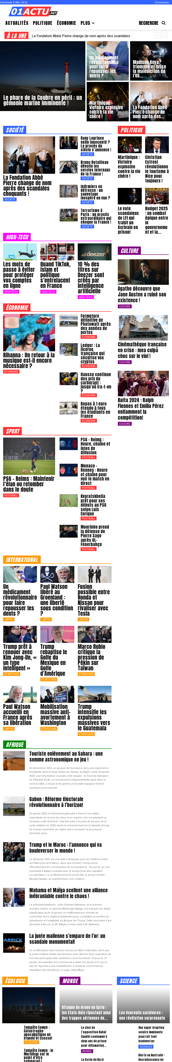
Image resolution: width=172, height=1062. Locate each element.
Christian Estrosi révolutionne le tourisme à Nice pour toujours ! (156, 168)
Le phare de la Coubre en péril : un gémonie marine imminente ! (28, 957)
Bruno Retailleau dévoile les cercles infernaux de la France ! (95, 167)
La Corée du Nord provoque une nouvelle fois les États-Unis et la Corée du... (96, 1011)
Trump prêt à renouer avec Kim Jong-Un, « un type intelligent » (20, 606)
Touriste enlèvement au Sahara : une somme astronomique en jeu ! (66, 705)
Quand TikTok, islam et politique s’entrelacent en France (55, 270)
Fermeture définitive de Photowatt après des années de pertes (94, 318)
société (15, 130)
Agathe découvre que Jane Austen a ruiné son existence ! (143, 288)
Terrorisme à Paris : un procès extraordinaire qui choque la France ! (95, 213)
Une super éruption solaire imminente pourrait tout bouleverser (151, 979)
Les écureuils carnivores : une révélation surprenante (142, 960)
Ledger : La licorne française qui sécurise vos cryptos (95, 343)
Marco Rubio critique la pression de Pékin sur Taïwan (91, 606)
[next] (165, 35)
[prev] (157, 35)
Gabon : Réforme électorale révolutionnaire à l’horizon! (66, 750)
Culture (124, 297)
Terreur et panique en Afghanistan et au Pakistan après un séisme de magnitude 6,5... (95, 1041)
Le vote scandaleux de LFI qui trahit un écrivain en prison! (127, 218)
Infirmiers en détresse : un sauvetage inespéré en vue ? (94, 190)
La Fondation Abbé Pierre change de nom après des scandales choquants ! (27, 186)
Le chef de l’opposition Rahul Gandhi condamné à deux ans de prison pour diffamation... (94, 981)
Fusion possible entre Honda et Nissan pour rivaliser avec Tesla (94, 549)
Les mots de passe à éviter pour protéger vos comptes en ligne (19, 270)
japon (8, 569)
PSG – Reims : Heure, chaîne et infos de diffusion (96, 421)
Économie (11, 367)
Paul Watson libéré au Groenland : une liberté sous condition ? (56, 549)
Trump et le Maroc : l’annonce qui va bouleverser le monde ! (70, 794)
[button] (154, 23)
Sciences (146, 991)
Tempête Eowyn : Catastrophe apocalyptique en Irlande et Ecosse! (38, 977)
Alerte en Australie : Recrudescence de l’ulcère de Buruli (151, 1004)
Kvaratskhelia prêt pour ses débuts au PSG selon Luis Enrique (95, 466)
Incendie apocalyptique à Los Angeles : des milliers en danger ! (39, 1023)
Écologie (31, 987)
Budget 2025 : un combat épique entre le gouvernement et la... (157, 218)
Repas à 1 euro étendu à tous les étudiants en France (94, 390)
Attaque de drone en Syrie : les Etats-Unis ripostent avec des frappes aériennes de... (86, 957)
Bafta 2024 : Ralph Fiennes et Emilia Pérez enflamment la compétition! (142, 394)
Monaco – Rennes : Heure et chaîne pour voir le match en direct (95, 443)
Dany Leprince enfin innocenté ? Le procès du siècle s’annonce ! (96, 143)
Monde (87, 996)
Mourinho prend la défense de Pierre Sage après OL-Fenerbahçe (95, 489)
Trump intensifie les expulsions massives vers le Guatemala (94, 666)
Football (11, 474)
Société (9, 199)
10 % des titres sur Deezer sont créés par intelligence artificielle (91, 273)
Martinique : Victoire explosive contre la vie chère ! (128, 166)
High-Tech (11, 287)
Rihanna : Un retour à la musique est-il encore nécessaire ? (29, 356)
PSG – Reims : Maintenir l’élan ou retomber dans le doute (28, 462)
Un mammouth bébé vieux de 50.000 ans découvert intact (151, 1027)
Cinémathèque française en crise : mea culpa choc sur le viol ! (142, 340)
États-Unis (11, 623)
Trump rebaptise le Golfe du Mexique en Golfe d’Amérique (53, 609)
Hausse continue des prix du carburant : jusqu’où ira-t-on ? (96, 366)
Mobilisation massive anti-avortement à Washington (55, 664)
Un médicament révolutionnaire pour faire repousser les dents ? (20, 549)
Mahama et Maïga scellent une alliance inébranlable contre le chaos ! (62, 839)
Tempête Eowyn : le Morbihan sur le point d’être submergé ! (38, 1000)
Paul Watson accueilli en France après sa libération (17, 664)
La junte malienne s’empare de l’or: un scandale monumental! (69, 884)
